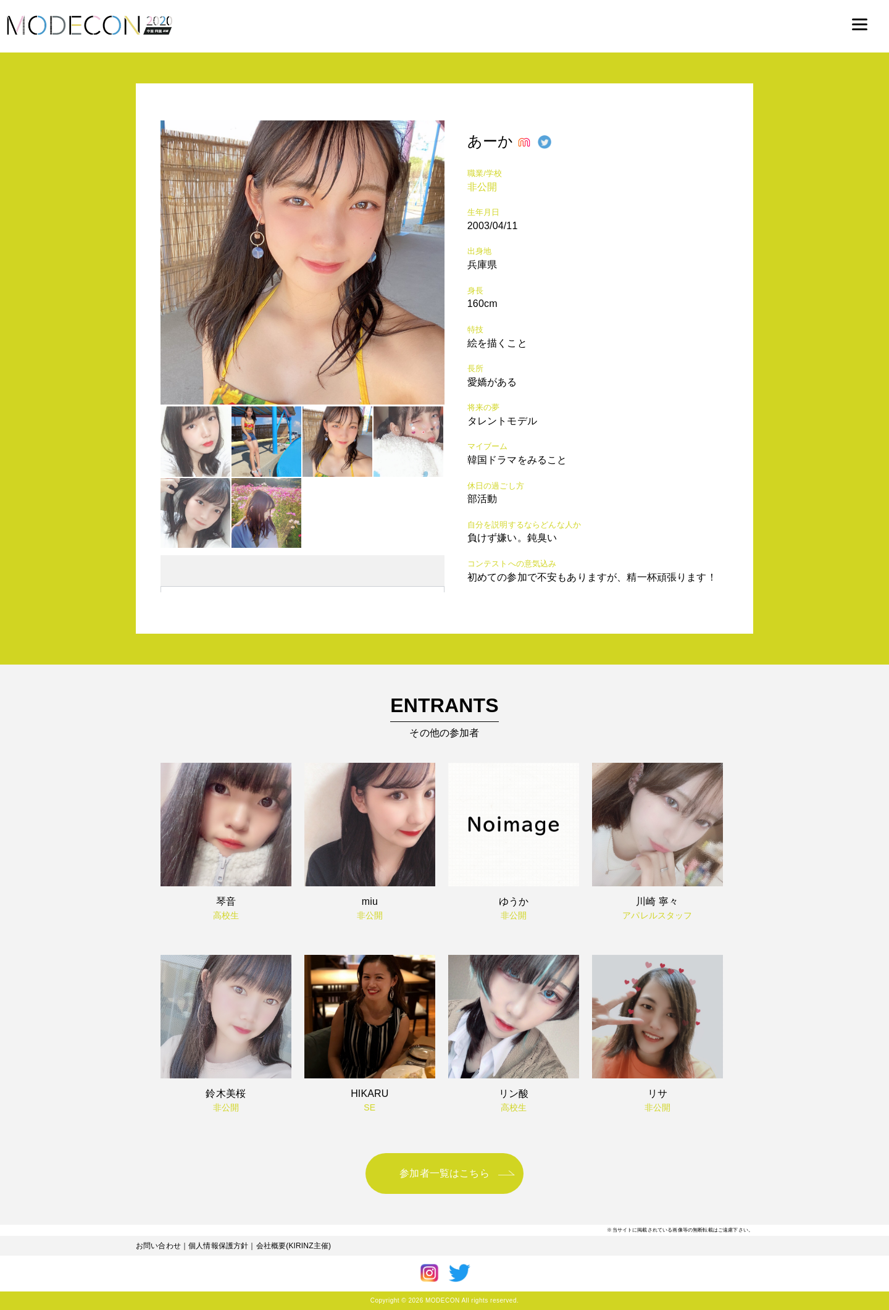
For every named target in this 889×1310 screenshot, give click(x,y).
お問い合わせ (158, 1245)
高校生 (226, 915)
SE (369, 1107)
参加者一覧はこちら (444, 1173)
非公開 (482, 187)
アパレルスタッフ (657, 915)
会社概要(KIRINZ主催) (294, 1245)
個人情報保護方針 (218, 1245)
